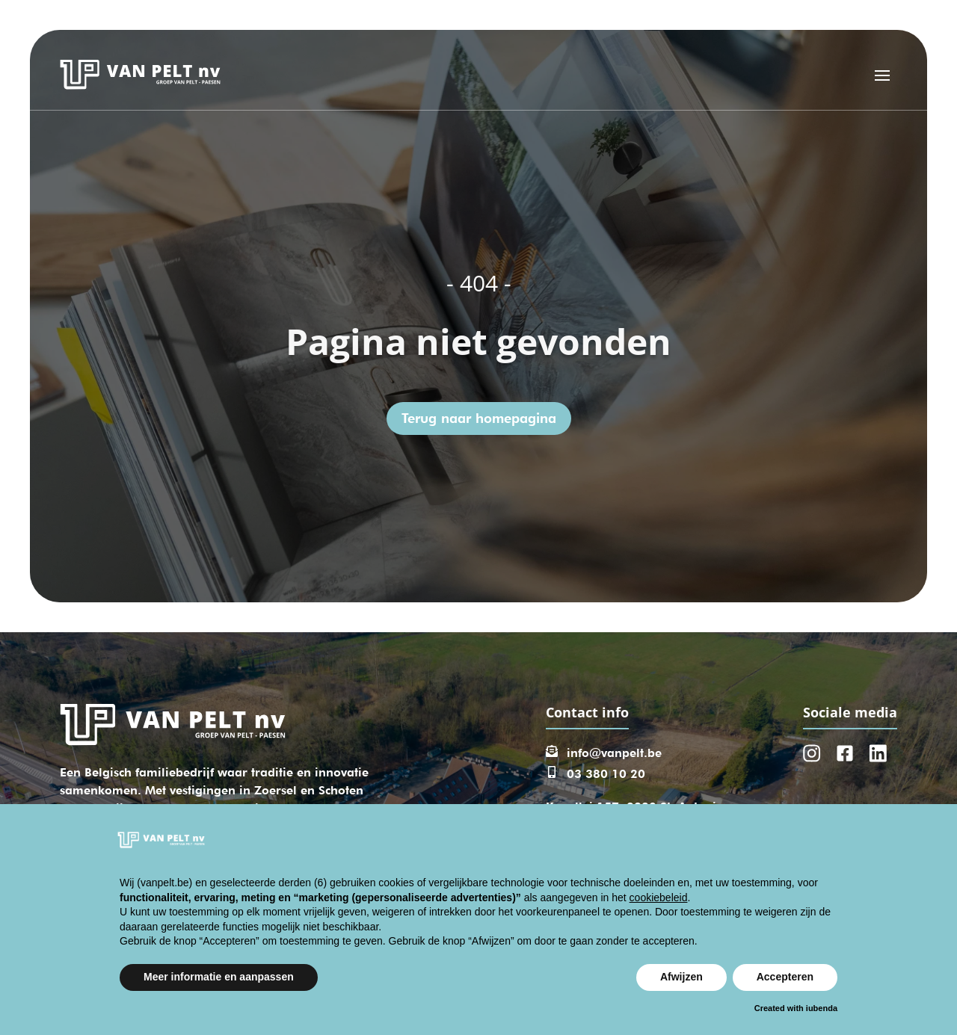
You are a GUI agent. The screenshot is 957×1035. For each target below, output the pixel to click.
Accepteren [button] (785, 977)
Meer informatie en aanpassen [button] (219, 977)
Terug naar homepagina (478, 418)
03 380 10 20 (606, 774)
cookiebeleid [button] (659, 897)
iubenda (821, 1008)
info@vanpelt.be (614, 753)
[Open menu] (882, 75)
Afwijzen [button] (681, 977)
